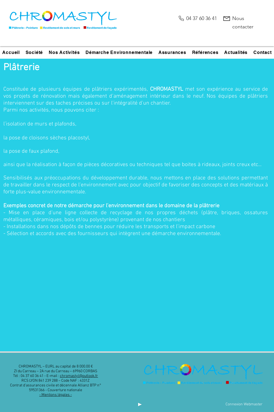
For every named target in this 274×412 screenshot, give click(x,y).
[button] (34, 52)
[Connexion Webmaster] (244, 404)
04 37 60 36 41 (201, 18)
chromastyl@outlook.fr (79, 376)
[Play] (139, 404)
